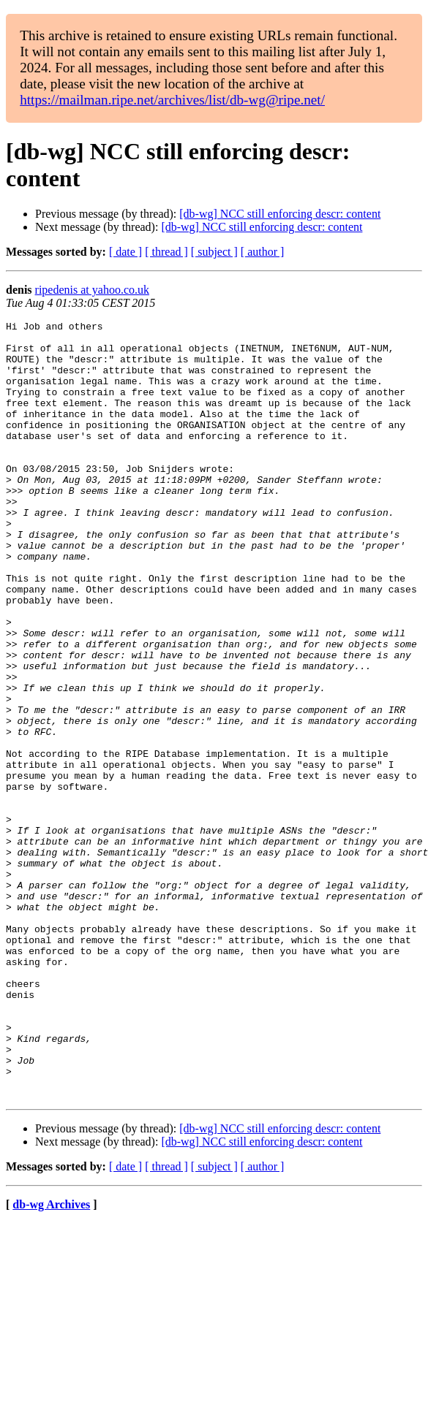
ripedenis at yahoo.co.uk (92, 289)
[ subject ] (214, 251)
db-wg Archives (51, 1360)
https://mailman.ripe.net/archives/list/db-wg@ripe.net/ (172, 99)
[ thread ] (166, 251)
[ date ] (125, 251)
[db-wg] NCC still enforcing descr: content (279, 213)
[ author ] (263, 251)
